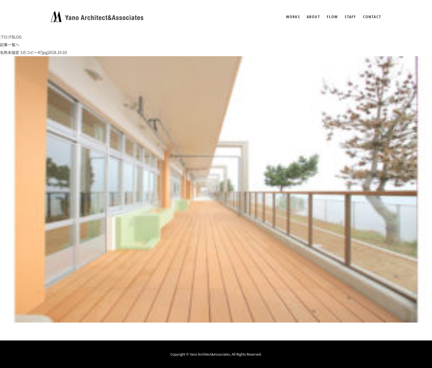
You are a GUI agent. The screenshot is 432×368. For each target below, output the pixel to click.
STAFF (350, 17)
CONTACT (372, 17)
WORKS (293, 17)
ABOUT (313, 17)
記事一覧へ (9, 44)
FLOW (332, 17)
